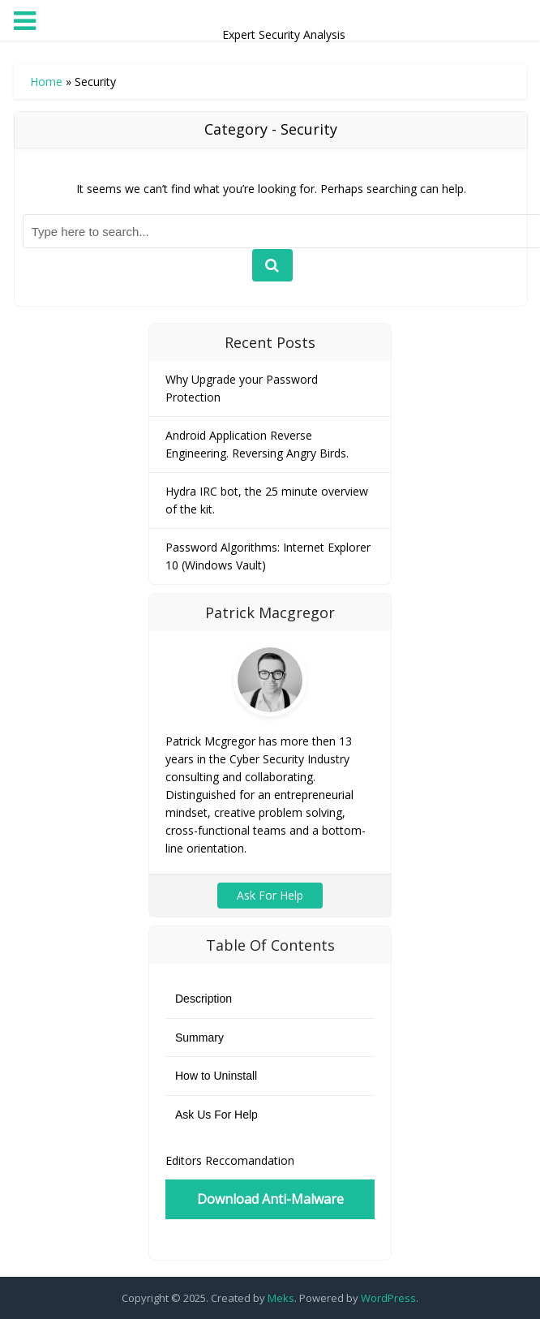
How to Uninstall (216, 1075)
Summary (199, 1037)
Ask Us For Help (216, 1114)
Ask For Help (270, 895)
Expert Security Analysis (270, 17)
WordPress (388, 1298)
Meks (281, 1298)
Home (46, 81)
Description (203, 998)
